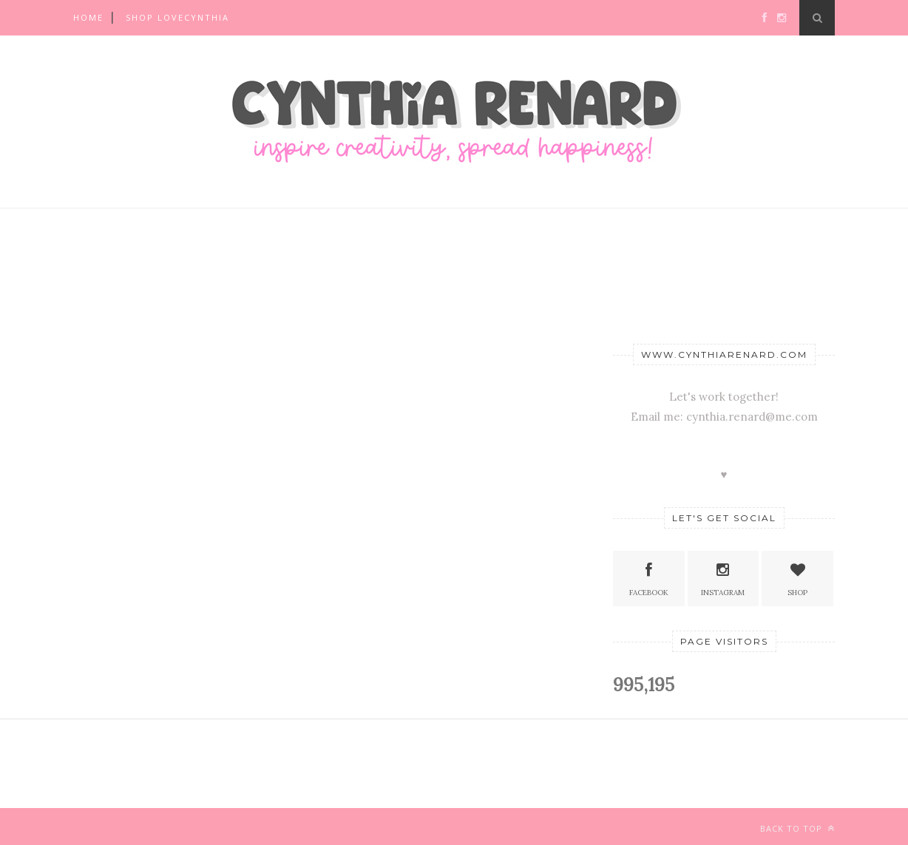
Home (88, 17)
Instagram (723, 577)
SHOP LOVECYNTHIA (177, 17)
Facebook (648, 577)
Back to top (797, 828)
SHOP (798, 577)
